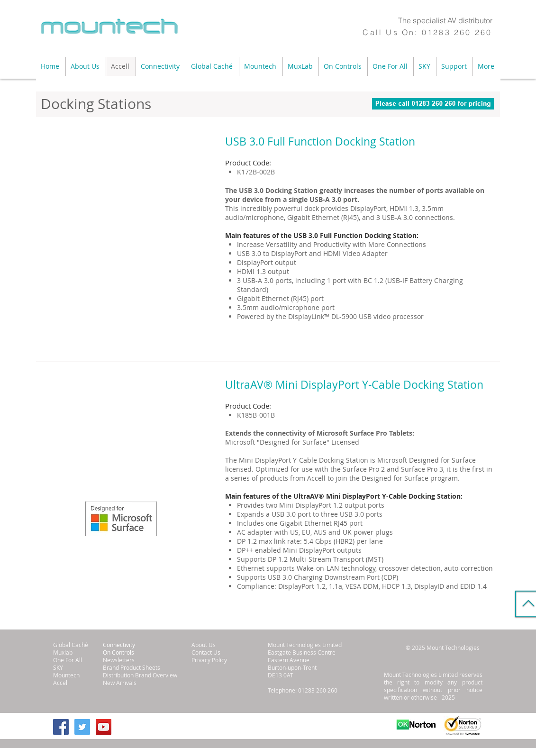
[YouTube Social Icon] (103, 727)
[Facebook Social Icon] (61, 727)
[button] (85, 66)
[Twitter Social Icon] (82, 727)
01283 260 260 (457, 32)
